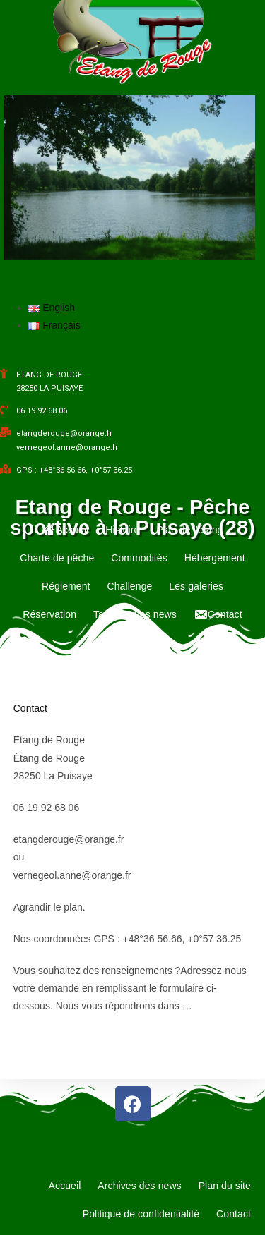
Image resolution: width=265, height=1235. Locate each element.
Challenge (129, 586)
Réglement (66, 586)
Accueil (65, 1185)
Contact (30, 708)
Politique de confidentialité (141, 1213)
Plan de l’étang (189, 529)
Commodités (139, 558)
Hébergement (214, 558)
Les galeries (196, 586)
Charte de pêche (57, 558)
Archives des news (139, 1185)
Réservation (49, 614)
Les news (155, 614)
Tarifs (105, 614)
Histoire (122, 529)
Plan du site (225, 1185)
